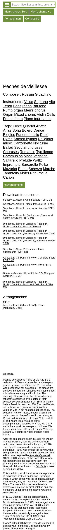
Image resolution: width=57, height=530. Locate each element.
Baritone (39, 106)
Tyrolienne (44, 152)
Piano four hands (37, 119)
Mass (28, 156)
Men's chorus (34, 110)
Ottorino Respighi (21, 497)
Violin (41, 114)
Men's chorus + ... (41, 11)
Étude (23, 169)
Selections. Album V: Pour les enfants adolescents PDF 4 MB (23, 250)
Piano (27, 106)
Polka (43, 164)
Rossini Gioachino (36, 94)
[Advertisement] (28, 53)
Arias (7, 130)
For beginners (13, 18)
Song (16, 130)
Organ (8, 114)
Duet (44, 135)
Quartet (29, 126)
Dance (38, 130)
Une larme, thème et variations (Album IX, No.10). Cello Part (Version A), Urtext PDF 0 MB (29, 232)
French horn (13, 119)
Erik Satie (41, 466)
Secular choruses (28, 147)
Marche (49, 169)
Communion (13, 156)
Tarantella (11, 173)
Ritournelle (38, 173)
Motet (24, 173)
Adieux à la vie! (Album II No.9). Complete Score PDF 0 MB (29, 259)
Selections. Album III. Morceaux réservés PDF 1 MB (29, 209)
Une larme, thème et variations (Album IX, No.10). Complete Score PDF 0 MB (25, 225)
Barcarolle (29, 164)
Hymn (8, 139)
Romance (27, 152)
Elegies (9, 135)
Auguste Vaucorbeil (39, 455)
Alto (52, 102)
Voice (28, 102)
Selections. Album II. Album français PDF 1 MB (28, 204)
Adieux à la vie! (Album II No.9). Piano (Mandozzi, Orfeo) (23, 306)
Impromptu (12, 164)
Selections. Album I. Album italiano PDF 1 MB (27, 199)
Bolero (27, 130)
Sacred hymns (25, 139)
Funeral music (27, 135)
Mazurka (10, 169)
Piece (17, 126)
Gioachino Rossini (35, 385)
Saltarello (10, 160)
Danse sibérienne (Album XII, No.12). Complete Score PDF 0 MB (28, 274)
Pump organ (13, 110)
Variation (40, 156)
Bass (17, 106)
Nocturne (40, 143)
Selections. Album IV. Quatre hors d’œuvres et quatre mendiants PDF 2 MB (28, 216)
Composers (32, 18)
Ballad (8, 147)
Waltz (37, 160)
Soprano (41, 102)
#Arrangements (14, 184)
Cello (51, 114)
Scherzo (35, 169)
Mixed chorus (25, 114)
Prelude (25, 160)
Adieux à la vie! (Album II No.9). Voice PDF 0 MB (27, 266)
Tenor (7, 106)
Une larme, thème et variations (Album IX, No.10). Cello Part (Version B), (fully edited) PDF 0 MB (29, 241)
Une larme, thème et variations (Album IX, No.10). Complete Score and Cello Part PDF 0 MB (28, 284)
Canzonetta (23, 143)
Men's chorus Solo (16, 11)
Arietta (41, 126)
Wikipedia (8, 374)
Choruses (11, 152)
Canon (8, 177)
